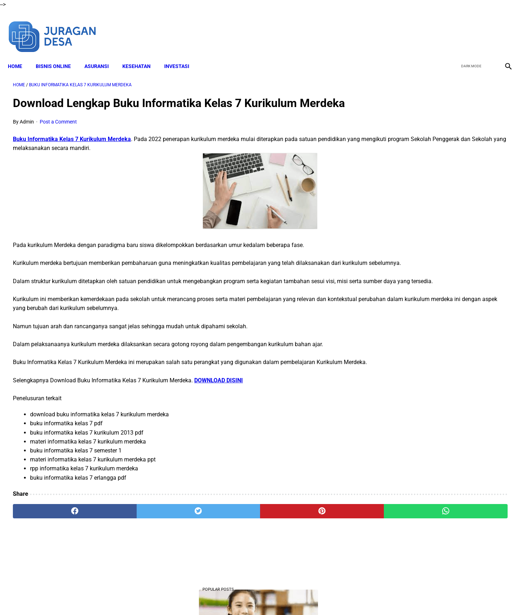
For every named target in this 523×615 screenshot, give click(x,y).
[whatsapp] (306, 531)
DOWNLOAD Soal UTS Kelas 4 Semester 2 (441, 154)
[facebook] (452, 28)
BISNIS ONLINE (58, 54)
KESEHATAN (141, 54)
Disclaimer (203, 597)
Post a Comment (58, 114)
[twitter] (468, 28)
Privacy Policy (293, 597)
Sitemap (350, 597)
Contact (325, 597)
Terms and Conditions (247, 597)
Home (20, 54)
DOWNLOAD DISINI (218, 400)
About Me (174, 597)
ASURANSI (101, 54)
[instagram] (502, 28)
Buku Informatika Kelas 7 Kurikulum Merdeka (72, 132)
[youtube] (485, 28)
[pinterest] (222, 531)
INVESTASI (181, 54)
